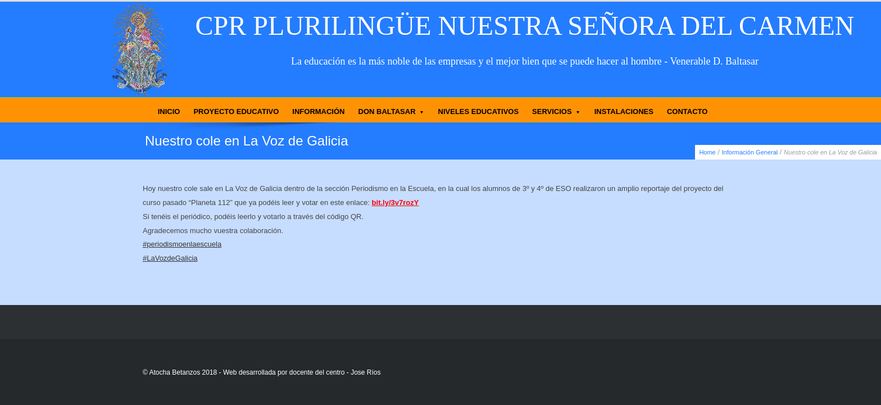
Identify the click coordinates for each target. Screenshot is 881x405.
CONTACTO (687, 111)
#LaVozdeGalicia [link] (170, 258)
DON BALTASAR (391, 111)
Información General (750, 152)
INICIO (169, 111)
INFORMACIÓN (318, 111)
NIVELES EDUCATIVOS (478, 111)
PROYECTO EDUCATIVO (236, 111)
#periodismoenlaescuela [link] (182, 244)
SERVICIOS (556, 111)
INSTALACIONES (623, 111)
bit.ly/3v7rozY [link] (395, 202)
